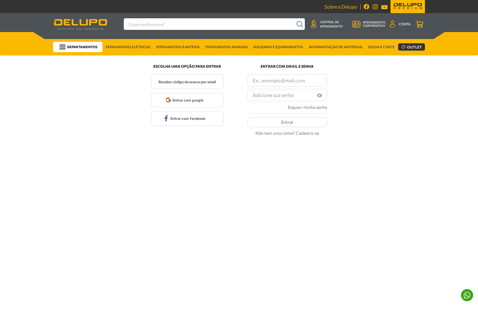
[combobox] (215, 24)
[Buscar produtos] (299, 24)
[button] (319, 95)
